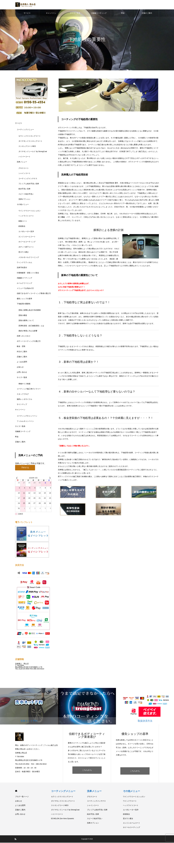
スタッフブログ (23, 394)
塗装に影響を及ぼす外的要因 (29, 311)
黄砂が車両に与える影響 (27, 331)
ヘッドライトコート (26, 216)
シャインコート (24, 174)
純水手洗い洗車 (24, 189)
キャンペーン (51, 13)
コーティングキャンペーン (27, 416)
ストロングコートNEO (27, 147)
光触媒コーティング (99, 13)
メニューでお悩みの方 (25, 289)
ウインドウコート (130, 801)
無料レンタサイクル (24, 400)
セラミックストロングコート (29, 136)
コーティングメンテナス (27, 179)
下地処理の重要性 (23, 304)
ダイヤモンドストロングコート (30, 141)
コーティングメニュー (25, 130)
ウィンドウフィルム (24, 263)
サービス (27, 13)
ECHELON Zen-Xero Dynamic (62, 819)
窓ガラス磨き (23, 252)
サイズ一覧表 (75, 13)
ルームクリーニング (24, 283)
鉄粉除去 (21, 227)
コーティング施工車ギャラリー (29, 389)
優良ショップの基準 (24, 299)
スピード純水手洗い (26, 194)
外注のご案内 (22, 352)
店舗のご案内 (147, 13)
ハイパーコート (24, 157)
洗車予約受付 (22, 268)
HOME (16, 791)
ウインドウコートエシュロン (29, 211)
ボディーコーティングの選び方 (29, 341)
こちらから (87, 770)
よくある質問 (22, 362)
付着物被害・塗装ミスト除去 (28, 273)
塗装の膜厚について (26, 321)
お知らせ (20, 367)
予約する (25, 468)
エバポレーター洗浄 (26, 232)
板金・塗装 (21, 347)
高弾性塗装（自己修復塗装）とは (31, 326)
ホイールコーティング (27, 242)
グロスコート (23, 168)
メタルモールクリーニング (28, 258)
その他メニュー (23, 205)
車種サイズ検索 (24, 384)
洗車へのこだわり (23, 336)
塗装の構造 (22, 316)
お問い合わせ (22, 372)
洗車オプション (24, 199)
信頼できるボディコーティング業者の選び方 (34, 294)
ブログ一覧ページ (22, 797)
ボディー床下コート (26, 247)
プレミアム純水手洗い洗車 (28, 184)
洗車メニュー (22, 162)
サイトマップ (22, 405)
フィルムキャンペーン (25, 421)
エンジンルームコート (27, 237)
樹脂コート (22, 221)
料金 (123, 13)
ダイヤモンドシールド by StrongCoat (32, 152)
